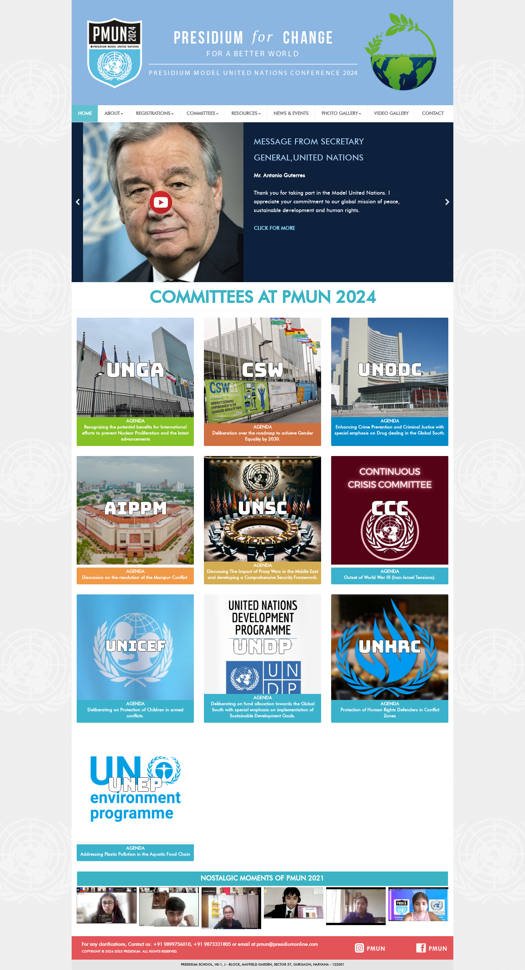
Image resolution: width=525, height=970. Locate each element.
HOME (85, 113)
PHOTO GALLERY (341, 113)
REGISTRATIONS (155, 113)
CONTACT (433, 113)
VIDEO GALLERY (391, 113)
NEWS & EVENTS (291, 113)
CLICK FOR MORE (274, 228)
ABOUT (113, 113)
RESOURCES (246, 113)
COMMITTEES (202, 113)
